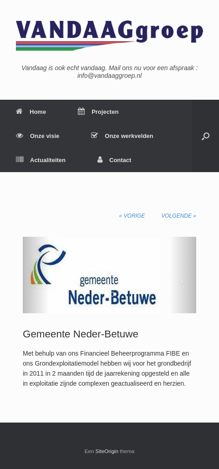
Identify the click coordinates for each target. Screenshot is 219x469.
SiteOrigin (107, 451)
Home (31, 111)
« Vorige (132, 216)
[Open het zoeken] (205, 136)
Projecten (98, 111)
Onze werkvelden (122, 136)
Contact (114, 160)
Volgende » (178, 216)
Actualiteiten (41, 160)
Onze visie (37, 136)
